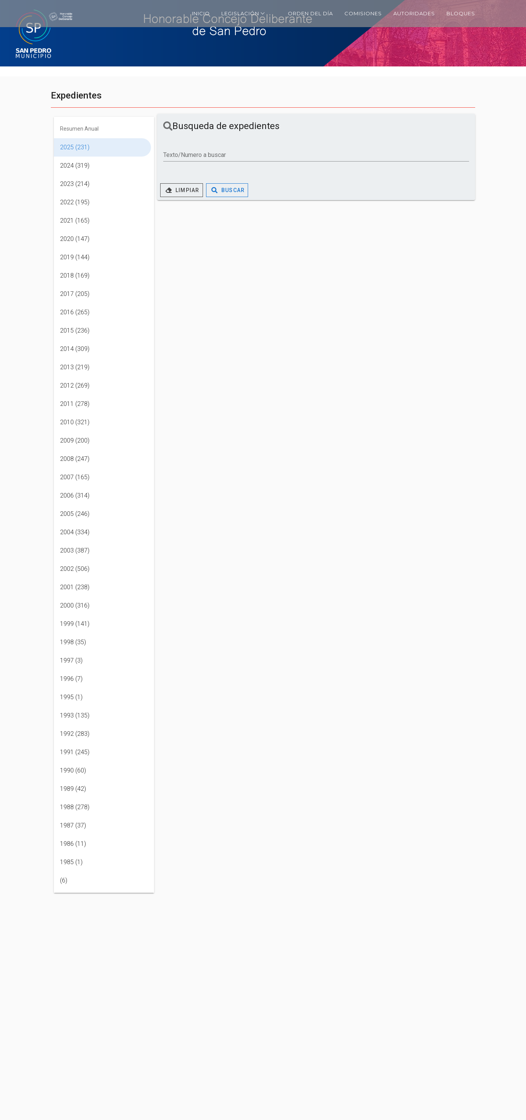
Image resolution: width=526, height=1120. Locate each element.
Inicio (201, 13)
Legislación (243, 13)
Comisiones (363, 13)
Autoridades (414, 13)
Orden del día (310, 13)
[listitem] (102, 147)
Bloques (460, 13)
